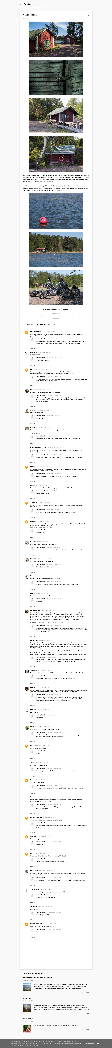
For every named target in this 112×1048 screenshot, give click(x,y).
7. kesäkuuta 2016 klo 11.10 (42, 389)
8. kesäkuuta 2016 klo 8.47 (41, 541)
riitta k (32, 389)
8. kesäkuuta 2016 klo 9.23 (53, 547)
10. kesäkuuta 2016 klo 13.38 (54, 877)
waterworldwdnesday (28, 315)
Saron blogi (34, 559)
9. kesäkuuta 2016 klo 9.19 (46, 670)
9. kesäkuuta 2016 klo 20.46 (41, 762)
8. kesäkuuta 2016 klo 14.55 (54, 564)
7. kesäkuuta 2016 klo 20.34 (42, 466)
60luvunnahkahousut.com (38, 447)
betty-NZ (33, 709)
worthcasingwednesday (36, 315)
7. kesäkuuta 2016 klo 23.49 (54, 455)
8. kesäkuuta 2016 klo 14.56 (54, 581)
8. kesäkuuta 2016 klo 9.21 (53, 509)
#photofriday (79, 315)
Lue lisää (85, 992)
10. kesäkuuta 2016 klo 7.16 (45, 870)
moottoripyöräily (41, 324)
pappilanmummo (35, 332)
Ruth (31, 853)
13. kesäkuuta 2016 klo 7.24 (49, 923)
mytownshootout (65, 315)
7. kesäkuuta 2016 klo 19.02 (43, 427)
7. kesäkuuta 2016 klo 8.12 (48, 331)
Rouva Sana (34, 870)
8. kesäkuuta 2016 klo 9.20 (53, 491)
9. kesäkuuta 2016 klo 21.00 (54, 732)
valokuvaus (51, 324)
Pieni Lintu (33, 352)
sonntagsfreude (84, 315)
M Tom (32, 541)
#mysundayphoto (56, 318)
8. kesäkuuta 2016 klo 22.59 (54, 625)
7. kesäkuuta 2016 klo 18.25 (54, 376)
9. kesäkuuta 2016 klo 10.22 (42, 687)
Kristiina (32, 427)
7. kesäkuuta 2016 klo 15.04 (42, 410)
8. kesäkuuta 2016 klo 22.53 (54, 598)
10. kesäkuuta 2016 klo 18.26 (44, 906)
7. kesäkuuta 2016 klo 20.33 (54, 447)
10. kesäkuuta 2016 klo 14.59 (54, 895)
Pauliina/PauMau (41, 339)
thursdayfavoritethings (58, 315)
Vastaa (32, 348)
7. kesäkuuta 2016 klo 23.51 (54, 473)
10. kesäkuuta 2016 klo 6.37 (41, 853)
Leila (31, 593)
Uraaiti (32, 745)
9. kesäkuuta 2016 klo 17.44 (42, 726)
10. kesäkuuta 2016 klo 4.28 (44, 836)
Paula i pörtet (34, 797)
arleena (32, 410)
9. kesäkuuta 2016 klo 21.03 (54, 768)
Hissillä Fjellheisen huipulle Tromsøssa (37, 977)
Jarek (32, 762)
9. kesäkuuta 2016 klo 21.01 (54, 751)
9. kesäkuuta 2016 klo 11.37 (54, 694)
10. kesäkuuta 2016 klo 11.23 (46, 889)
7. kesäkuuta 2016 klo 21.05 (40, 485)
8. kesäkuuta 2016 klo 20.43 (44, 640)
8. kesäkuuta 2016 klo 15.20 (41, 593)
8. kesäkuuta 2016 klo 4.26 (42, 521)
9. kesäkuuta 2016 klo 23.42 (54, 785)
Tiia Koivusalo (34, 670)
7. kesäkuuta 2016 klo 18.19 (54, 339)
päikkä (32, 726)
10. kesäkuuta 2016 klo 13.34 (54, 823)
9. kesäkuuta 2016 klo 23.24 (46, 797)
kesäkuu (59, 313)
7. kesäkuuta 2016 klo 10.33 (40, 369)
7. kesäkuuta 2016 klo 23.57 (45, 502)
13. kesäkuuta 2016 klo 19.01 (54, 929)
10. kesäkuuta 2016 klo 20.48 (54, 912)
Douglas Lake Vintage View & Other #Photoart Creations (46, 622)
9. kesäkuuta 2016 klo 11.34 (54, 676)
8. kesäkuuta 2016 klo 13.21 (42, 576)
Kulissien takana (29, 1019)
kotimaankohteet (29, 324)
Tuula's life (33, 502)
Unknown (33, 836)
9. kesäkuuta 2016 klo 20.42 (42, 745)
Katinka (32, 687)
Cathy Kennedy (35, 610)
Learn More (90, 1043)
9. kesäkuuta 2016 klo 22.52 (40, 780)
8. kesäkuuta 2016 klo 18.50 (47, 610)
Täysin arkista (36, 433)
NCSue (32, 521)
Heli (31, 369)
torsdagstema (51, 315)
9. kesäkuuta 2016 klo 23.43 (54, 804)
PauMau (27, 4)
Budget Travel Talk (36, 817)
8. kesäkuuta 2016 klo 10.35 (45, 558)
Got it (99, 1043)
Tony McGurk (34, 889)
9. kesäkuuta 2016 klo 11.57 (43, 709)
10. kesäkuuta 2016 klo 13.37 (54, 859)
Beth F (32, 576)
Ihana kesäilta (28, 998)
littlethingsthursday (44, 315)
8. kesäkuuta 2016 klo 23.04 (54, 657)
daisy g (32, 466)
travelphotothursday (72, 315)
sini (31, 485)
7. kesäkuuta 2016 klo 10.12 (45, 352)
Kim (31, 780)
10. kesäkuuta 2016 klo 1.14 (49, 817)
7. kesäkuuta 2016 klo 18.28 (54, 395)
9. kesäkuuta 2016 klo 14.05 (54, 715)
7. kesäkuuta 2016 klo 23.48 (54, 436)
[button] (88, 15)
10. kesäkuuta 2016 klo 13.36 (54, 841)
